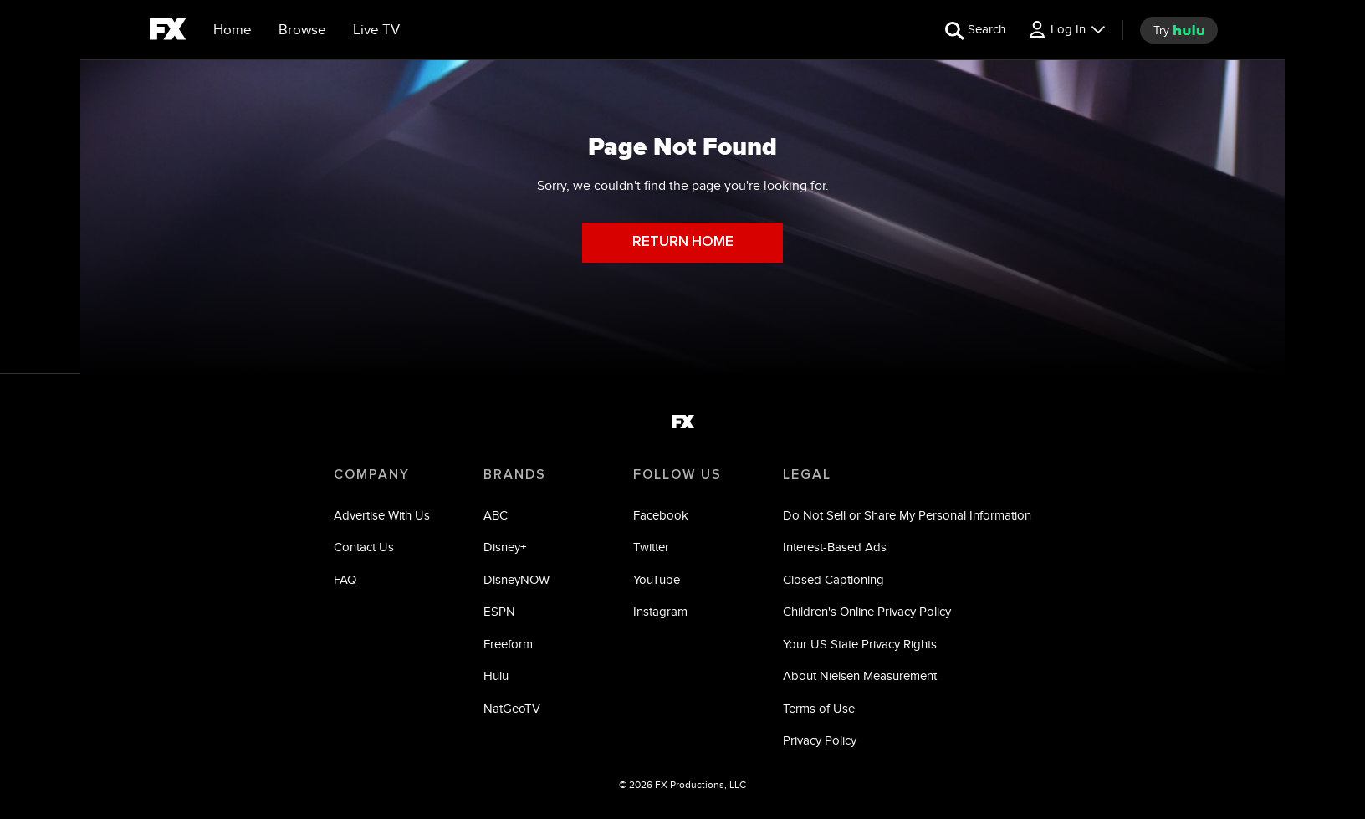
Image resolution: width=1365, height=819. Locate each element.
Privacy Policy (819, 740)
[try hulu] (1179, 30)
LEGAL (807, 474)
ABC (495, 515)
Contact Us (364, 546)
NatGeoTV (511, 708)
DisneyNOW (516, 579)
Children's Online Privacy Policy (867, 611)
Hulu (496, 675)
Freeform (508, 644)
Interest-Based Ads (835, 546)
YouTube (656, 579)
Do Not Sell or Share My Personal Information (907, 515)
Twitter (651, 546)
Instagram (660, 611)
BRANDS (514, 474)
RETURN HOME (683, 242)
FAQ (345, 579)
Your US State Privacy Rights (860, 644)
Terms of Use (819, 708)
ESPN (499, 611)
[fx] (167, 32)
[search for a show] (975, 29)
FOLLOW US (677, 474)
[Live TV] (376, 30)
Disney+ (504, 546)
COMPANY (372, 474)
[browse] (302, 30)
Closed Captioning (833, 579)
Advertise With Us (382, 515)
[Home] (232, 30)
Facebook (660, 515)
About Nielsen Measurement (860, 675)
